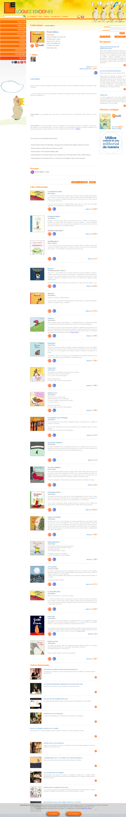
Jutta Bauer (50, 35)
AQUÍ (120, 127)
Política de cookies (86, 808)
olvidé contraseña (105, 36)
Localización (56, 16)
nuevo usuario (120, 36)
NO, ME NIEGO (74, 814)
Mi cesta (22, 58)
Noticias (22, 46)
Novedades (22, 30)
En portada (21, 22)
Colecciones (21, 26)
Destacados (21, 34)
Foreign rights (20, 54)
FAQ (40, 16)
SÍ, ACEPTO (53, 814)
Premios (22, 42)
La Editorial (32, 16)
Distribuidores (20, 50)
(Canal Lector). (74, 332)
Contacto (65, 16)
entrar (122, 33)
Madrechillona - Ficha (42, 172)
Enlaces (46, 16)
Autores (22, 38)
